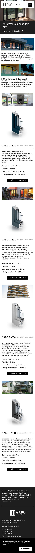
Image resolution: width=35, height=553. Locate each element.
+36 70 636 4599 (7, 529)
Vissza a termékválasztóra (13, 31)
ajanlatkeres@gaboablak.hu (10, 526)
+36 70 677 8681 (7, 533)
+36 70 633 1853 (7, 531)
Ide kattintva (25, 541)
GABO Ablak (7, 4)
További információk (17, 180)
